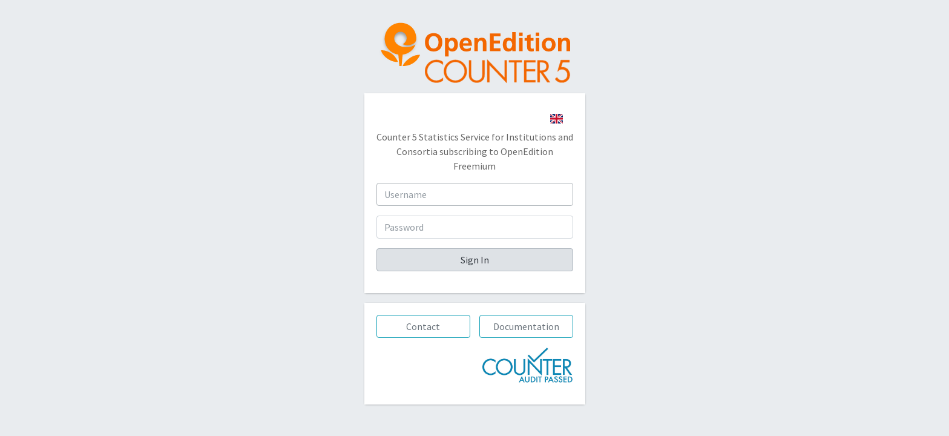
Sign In (475, 260)
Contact (423, 326)
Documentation (526, 326)
